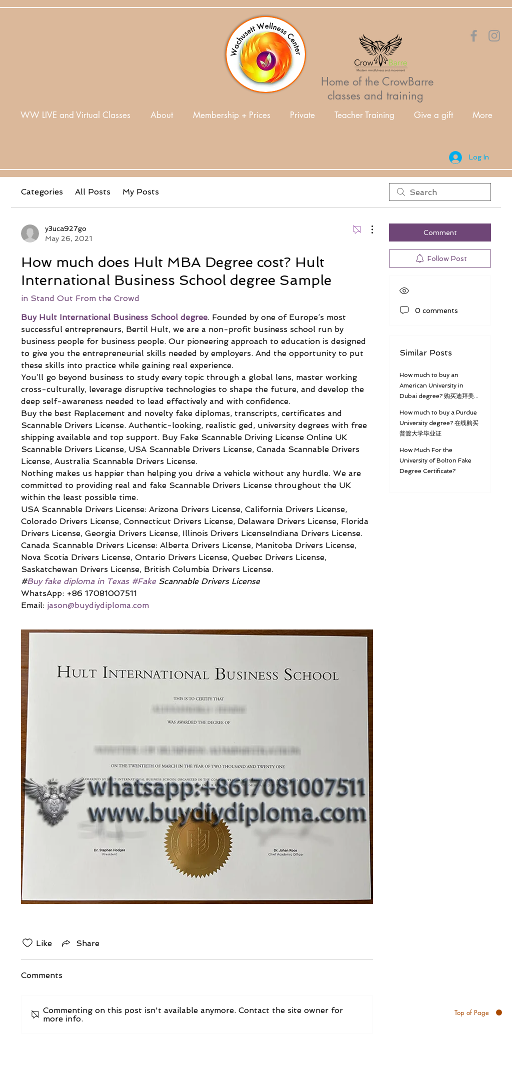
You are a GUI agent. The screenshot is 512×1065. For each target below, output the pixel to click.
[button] (161, 115)
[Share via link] (80, 943)
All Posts (92, 191)
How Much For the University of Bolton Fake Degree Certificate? (436, 460)
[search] (440, 192)
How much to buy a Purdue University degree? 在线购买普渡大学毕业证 (439, 423)
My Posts (140, 191)
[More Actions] (367, 230)
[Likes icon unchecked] (27, 943)
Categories (42, 191)
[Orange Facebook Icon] (474, 36)
